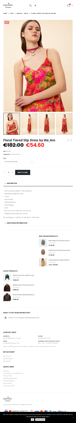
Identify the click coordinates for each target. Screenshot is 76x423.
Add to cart (23, 172)
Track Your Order (8, 386)
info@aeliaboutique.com (11, 343)
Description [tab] (12, 183)
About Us (6, 371)
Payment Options (9, 381)
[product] (43, 243)
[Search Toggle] (30, 5)
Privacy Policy (7, 376)
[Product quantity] (8, 172)
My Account (7, 356)
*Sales (13, 154)
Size (4, 158)
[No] (73, 417)
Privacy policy (40, 419)
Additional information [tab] (17, 223)
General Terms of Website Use (13, 373)
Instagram (5, 318)
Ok (32, 419)
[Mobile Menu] (35, 5)
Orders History (8, 359)
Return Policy (7, 383)
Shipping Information (10, 378)
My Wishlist (7, 361)
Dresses (17, 154)
